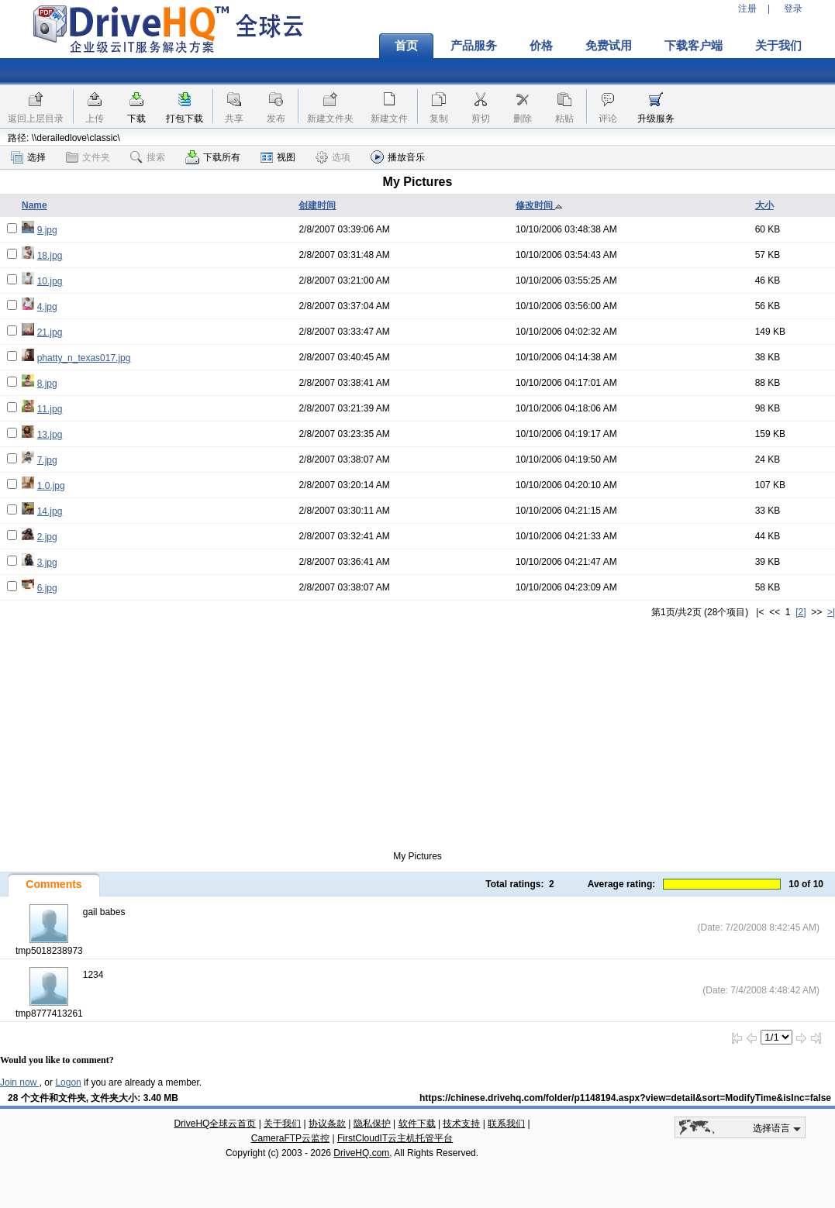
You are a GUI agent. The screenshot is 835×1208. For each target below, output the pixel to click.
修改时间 (539, 205)
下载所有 (212, 157)
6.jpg (47, 588)
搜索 (147, 157)
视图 (278, 157)
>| (831, 612)
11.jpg (50, 409)
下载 (136, 118)
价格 (541, 46)
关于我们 (778, 46)
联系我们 (506, 1123)
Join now (20, 1082)
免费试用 (608, 46)
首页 (406, 46)
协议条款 (327, 1123)
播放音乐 (398, 156)
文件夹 (88, 157)
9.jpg (47, 230)
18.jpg (50, 255)
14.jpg (50, 511)
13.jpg (50, 434)
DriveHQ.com (361, 1153)
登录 (793, 8)
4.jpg (47, 306)
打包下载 (184, 118)
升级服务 (656, 118)
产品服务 (473, 46)
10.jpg (50, 281)
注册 (747, 8)
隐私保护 (372, 1123)
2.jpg (47, 537)
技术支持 (461, 1123)
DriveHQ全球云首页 (215, 1123)
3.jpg (47, 562)
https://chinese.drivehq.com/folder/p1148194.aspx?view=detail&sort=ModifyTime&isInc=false (625, 1098)
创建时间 (317, 205)
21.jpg (50, 332)
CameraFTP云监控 (290, 1138)
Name (34, 205)
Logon (68, 1082)
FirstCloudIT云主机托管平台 (395, 1138)
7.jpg (47, 460)
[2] (800, 612)
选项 (333, 157)
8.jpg (47, 383)
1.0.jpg (51, 485)
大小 (764, 205)
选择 (28, 157)
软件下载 (417, 1123)
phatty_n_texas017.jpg (84, 358)
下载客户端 (693, 46)
